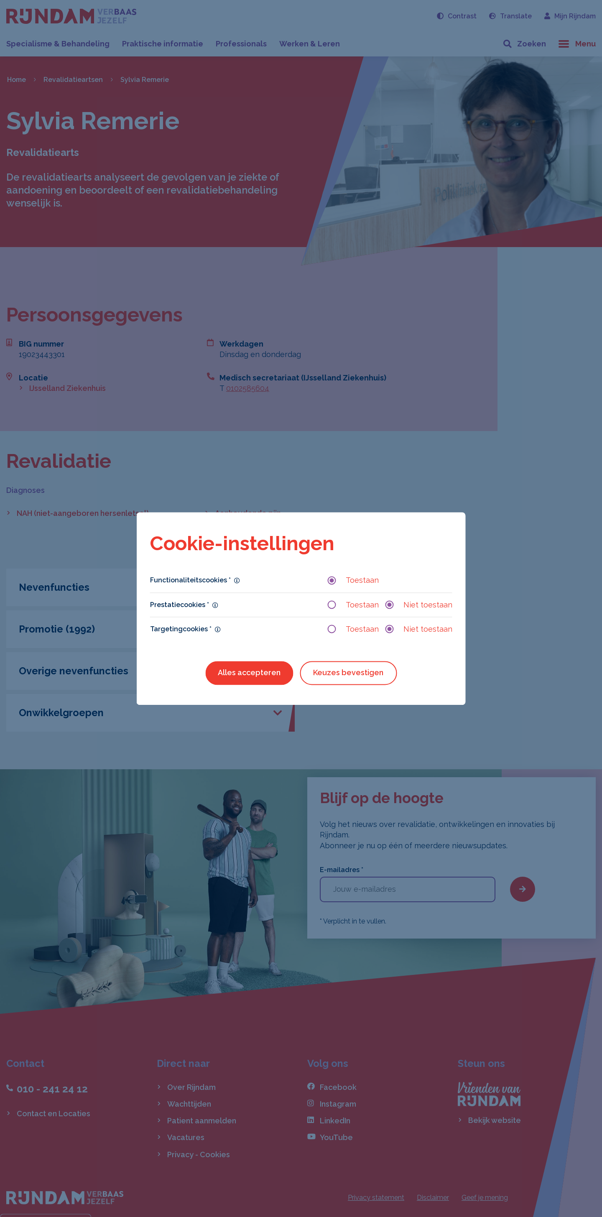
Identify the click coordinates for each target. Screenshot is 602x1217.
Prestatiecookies (179, 605)
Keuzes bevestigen (348, 672)
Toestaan (353, 580)
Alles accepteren (249, 672)
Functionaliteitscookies (190, 580)
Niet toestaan (418, 604)
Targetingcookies (181, 629)
